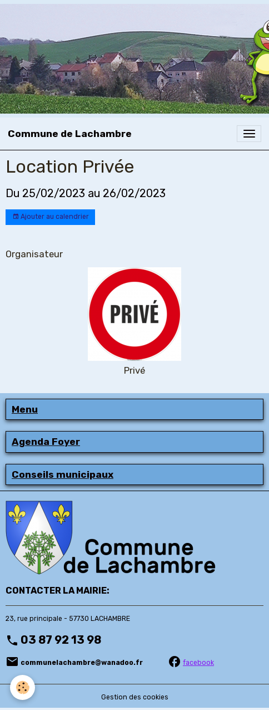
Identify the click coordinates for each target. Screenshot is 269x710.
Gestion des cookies (134, 697)
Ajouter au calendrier (50, 217)
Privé (134, 370)
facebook (198, 663)
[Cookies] (22, 687)
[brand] (70, 133)
